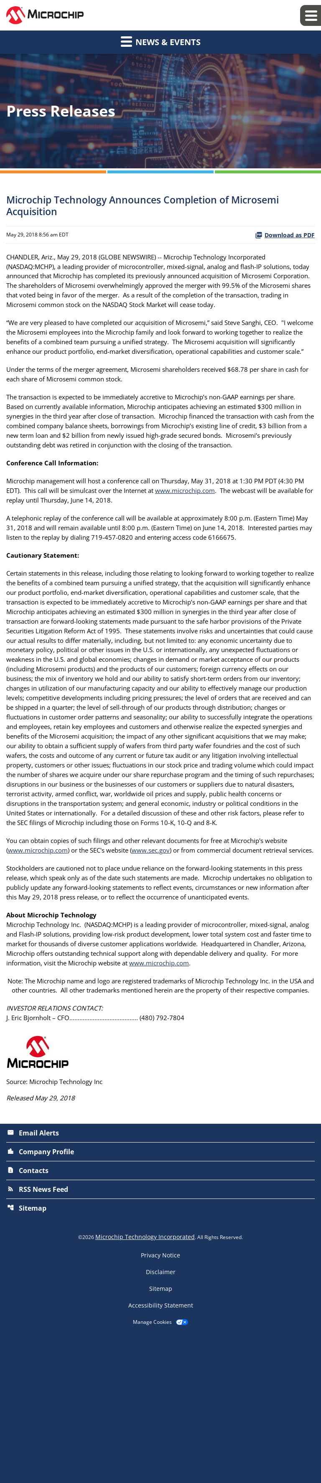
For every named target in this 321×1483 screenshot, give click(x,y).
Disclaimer (161, 1413)
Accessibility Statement (160, 1447)
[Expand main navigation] (310, 15)
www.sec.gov (189, 944)
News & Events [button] (161, 41)
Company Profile (40, 1293)
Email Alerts (33, 1274)
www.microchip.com (213, 529)
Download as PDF (285, 235)
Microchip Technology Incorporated (145, 1378)
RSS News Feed (37, 1330)
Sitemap (26, 1349)
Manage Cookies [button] (152, 1463)
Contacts (27, 1311)
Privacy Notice (160, 1396)
